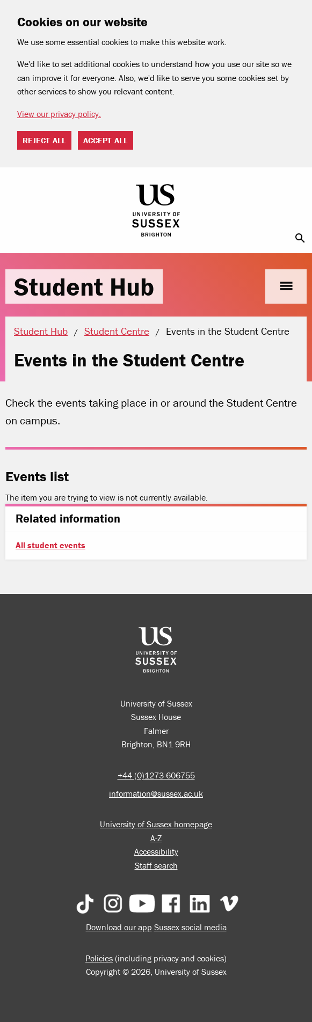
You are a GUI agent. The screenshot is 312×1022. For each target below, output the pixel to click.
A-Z (156, 838)
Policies (99, 958)
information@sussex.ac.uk (156, 793)
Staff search (156, 865)
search (300, 238)
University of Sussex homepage (156, 824)
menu (286, 286)
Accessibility (156, 851)
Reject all (44, 140)
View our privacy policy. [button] (59, 113)
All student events (50, 545)
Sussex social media (190, 927)
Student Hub (84, 286)
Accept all (105, 140)
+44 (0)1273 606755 (156, 775)
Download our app (119, 927)
